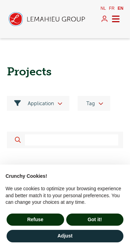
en (120, 8)
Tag (90, 103)
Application (34, 103)
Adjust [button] (65, 236)
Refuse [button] (35, 219)
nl (103, 8)
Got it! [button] (95, 219)
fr (111, 8)
